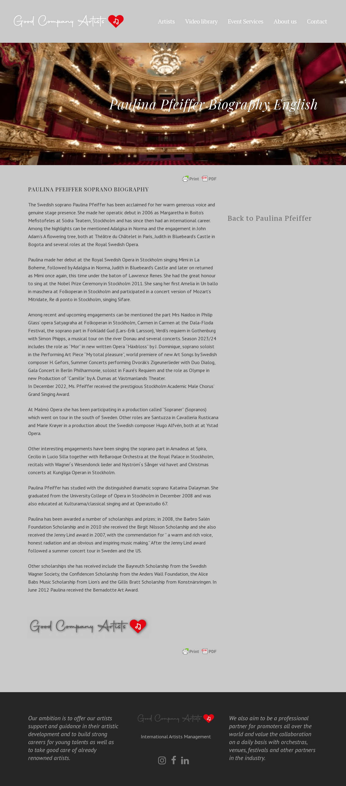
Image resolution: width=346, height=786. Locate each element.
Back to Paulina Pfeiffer (270, 218)
